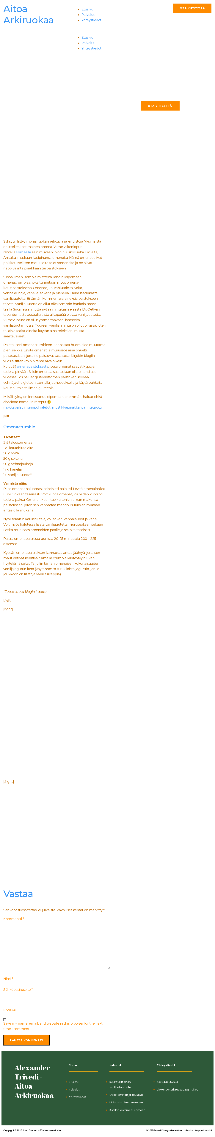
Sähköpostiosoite (18, 990)
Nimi (8, 979)
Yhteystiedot (91, 20)
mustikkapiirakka (66, 407)
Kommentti (13, 919)
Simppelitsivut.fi (179, 1130)
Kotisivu (9, 1010)
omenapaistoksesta (32, 366)
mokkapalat (13, 407)
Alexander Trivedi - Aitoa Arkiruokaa (34, 1081)
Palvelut (88, 15)
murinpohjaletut (37, 407)
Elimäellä (23, 252)
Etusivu (87, 9)
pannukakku (91, 407)
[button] (107, 29)
